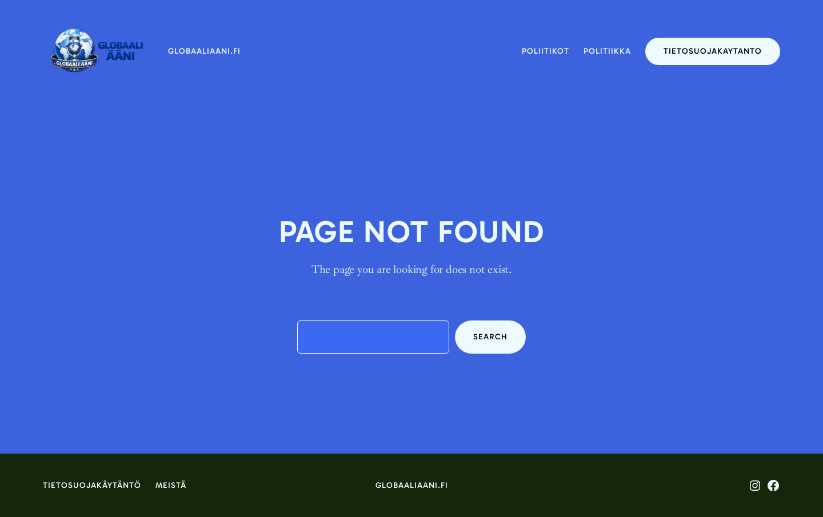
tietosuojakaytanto (713, 51)
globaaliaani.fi (204, 51)
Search (490, 337)
